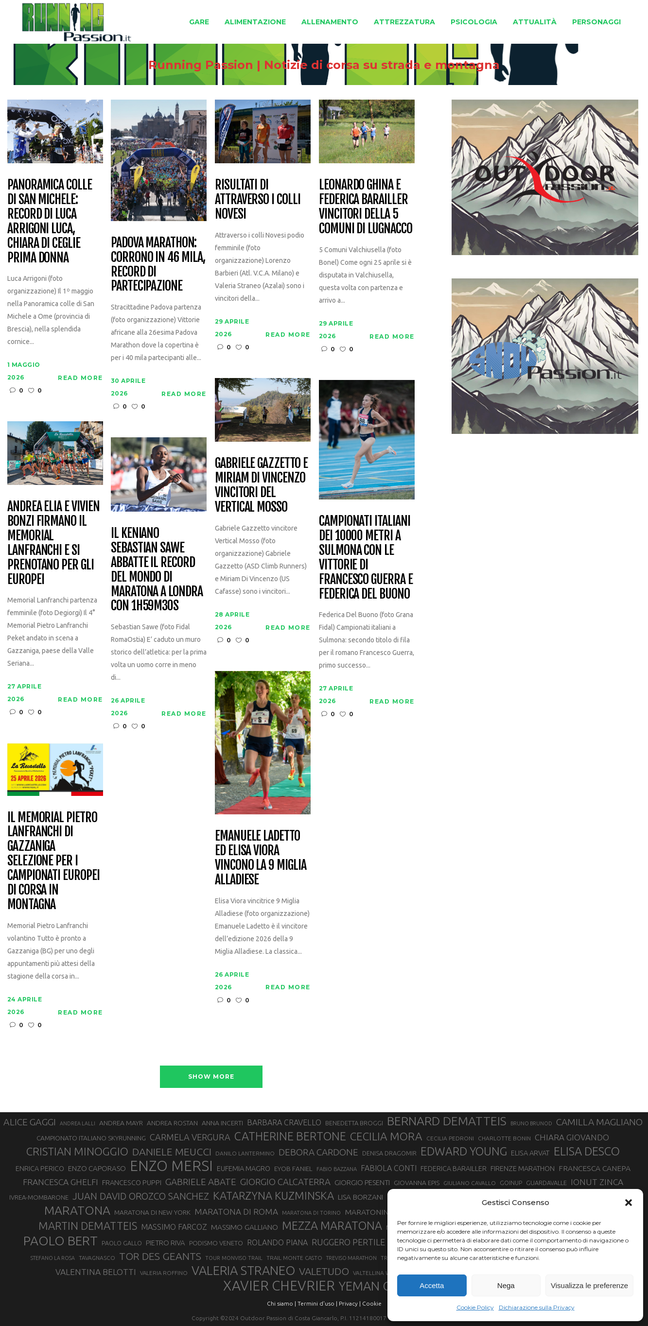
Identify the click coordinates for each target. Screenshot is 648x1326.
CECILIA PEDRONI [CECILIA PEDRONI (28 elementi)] (450, 1138)
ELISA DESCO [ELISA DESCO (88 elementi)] (587, 1151)
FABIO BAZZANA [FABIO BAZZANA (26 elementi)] (336, 1169)
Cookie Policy (475, 1307)
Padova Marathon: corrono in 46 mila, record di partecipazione (158, 265)
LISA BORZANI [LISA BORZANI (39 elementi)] (360, 1197)
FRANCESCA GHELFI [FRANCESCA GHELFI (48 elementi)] (60, 1182)
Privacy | (350, 1303)
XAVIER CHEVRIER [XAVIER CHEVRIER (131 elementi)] (279, 1285)
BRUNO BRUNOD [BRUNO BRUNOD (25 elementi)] (531, 1123)
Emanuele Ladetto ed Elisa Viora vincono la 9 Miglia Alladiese (260, 858)
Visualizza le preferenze (589, 1285)
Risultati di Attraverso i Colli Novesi (257, 200)
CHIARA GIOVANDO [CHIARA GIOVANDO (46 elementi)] (572, 1137)
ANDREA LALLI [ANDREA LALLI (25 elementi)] (77, 1123)
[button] (628, 1202)
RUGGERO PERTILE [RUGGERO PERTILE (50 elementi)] (348, 1242)
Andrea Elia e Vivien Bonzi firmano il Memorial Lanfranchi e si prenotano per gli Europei (53, 542)
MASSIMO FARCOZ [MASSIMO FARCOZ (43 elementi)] (174, 1227)
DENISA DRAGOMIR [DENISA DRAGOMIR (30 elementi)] (389, 1153)
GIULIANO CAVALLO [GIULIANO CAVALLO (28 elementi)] (469, 1183)
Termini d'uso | (317, 1303)
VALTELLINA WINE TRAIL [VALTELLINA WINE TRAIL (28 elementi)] (385, 1273)
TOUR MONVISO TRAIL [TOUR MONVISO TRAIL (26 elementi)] (234, 1258)
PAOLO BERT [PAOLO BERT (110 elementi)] (60, 1240)
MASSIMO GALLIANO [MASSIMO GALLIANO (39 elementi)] (244, 1227)
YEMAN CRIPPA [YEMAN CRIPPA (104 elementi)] (380, 1286)
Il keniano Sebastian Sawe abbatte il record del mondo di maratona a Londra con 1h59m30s (157, 569)
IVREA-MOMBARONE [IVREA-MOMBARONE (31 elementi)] (39, 1197)
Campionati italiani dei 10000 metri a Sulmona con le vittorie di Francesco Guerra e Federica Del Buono (366, 557)
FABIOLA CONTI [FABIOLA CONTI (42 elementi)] (389, 1168)
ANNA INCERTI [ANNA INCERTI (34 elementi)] (222, 1123)
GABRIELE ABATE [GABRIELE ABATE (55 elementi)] (200, 1181)
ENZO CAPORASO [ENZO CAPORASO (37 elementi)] (97, 1168)
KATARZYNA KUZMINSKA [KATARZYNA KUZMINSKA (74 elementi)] (273, 1195)
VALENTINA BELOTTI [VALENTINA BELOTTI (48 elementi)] (95, 1271)
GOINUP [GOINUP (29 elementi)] (511, 1182)
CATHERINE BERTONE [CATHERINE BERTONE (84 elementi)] (290, 1136)
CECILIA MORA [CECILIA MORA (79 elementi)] (386, 1136)
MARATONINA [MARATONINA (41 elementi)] (369, 1211)
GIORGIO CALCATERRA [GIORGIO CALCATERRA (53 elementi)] (285, 1182)
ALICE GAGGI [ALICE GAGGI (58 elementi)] (29, 1122)
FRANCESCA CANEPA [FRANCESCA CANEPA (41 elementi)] (594, 1168)
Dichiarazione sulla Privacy (537, 1307)
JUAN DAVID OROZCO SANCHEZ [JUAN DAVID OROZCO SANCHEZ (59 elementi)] (140, 1196)
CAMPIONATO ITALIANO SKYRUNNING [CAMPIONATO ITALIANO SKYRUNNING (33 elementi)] (91, 1138)
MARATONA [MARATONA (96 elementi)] (77, 1210)
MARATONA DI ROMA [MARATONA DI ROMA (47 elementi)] (236, 1211)
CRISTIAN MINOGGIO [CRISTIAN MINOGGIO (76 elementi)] (77, 1151)
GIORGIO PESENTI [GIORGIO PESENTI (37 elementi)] (362, 1182)
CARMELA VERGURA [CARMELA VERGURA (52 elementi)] (190, 1137)
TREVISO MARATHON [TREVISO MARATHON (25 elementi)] (351, 1258)
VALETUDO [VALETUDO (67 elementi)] (324, 1271)
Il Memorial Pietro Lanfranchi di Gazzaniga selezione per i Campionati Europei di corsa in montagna (53, 861)
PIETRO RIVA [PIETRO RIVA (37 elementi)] (165, 1243)
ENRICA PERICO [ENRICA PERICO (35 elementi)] (40, 1168)
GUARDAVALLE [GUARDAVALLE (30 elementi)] (546, 1182)
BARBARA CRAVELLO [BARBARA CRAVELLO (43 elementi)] (284, 1122)
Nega (506, 1285)
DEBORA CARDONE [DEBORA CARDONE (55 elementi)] (318, 1152)
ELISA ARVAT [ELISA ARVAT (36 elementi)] (530, 1153)
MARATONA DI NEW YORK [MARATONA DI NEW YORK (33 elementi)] (152, 1212)
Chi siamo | (281, 1303)
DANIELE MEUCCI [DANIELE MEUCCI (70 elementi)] (171, 1151)
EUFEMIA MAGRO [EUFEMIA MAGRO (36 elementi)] (243, 1168)
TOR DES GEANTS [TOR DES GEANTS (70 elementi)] (160, 1256)
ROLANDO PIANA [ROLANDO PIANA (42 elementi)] (277, 1242)
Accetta (432, 1285)
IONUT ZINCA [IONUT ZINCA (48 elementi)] (597, 1182)
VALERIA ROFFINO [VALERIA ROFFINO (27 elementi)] (164, 1273)
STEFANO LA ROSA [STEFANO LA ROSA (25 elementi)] (53, 1258)
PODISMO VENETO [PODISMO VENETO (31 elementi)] (216, 1243)
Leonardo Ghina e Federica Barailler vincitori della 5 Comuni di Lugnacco (365, 207)
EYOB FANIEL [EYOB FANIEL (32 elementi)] (293, 1168)
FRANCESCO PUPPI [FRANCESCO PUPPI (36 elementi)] (131, 1182)
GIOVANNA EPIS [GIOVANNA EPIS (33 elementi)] (416, 1183)
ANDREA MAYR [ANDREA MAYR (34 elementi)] (121, 1123)
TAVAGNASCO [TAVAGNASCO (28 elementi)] (97, 1258)
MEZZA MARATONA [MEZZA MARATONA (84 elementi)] (332, 1225)
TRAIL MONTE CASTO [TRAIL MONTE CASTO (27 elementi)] (294, 1258)
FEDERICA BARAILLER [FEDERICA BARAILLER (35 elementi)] (453, 1168)
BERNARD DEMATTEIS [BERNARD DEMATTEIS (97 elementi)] (447, 1121)
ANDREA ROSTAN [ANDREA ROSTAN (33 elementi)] (172, 1123)
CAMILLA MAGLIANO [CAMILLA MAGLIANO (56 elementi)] (599, 1122)
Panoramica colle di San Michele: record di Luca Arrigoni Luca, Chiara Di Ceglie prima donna (49, 221)
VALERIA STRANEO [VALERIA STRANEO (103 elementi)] (243, 1270)
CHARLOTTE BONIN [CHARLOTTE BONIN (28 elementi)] (504, 1138)
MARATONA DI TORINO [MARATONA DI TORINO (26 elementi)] (311, 1213)
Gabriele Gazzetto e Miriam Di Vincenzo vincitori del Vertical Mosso (261, 485)
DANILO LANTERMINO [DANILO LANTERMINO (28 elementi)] (245, 1153)
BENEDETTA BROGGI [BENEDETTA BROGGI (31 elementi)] (354, 1122)
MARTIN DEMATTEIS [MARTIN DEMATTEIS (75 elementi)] (87, 1226)
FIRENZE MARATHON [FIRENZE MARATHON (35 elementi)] (522, 1168)
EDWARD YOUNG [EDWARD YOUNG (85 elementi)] (463, 1151)
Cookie (372, 1303)
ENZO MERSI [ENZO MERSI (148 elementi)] (171, 1166)
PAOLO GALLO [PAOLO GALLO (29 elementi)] (122, 1243)
